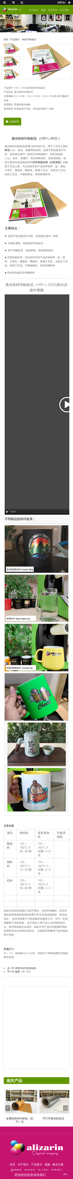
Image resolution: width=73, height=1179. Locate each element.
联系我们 (56, 1170)
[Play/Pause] (7, 511)
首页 (6, 39)
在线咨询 (14, 121)
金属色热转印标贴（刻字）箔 (19, 1120)
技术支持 (52, 10)
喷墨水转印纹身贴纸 (25, 968)
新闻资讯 (16, 1170)
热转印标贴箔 (29, 39)
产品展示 (15, 39)
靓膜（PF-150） (23, 971)
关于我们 (33, 10)
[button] (7, 1108)
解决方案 (58, 1164)
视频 (43, 10)
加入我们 (64, 10)
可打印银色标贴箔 (53, 1118)
